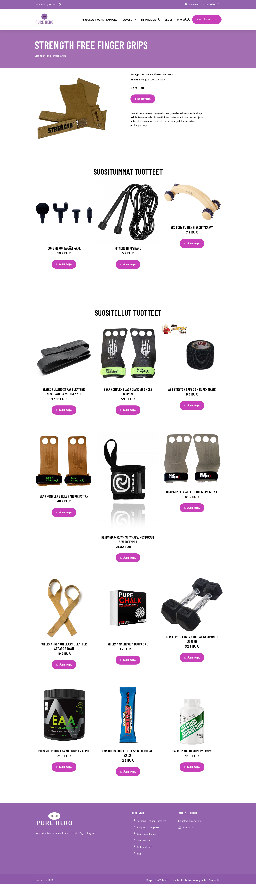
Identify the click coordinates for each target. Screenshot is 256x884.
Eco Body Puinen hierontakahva (192, 226)
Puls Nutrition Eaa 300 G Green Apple (64, 749)
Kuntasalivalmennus (147, 832)
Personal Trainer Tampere (151, 819)
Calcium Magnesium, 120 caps (192, 749)
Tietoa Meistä (144, 845)
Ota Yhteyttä (161, 878)
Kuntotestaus (144, 838)
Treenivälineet (153, 72)
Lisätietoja (143, 97)
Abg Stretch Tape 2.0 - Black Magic (192, 388)
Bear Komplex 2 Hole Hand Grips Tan (64, 494)
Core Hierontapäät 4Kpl (64, 246)
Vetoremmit (169, 72)
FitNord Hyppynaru (128, 246)
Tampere (193, 4)
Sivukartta (214, 878)
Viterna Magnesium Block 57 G (127, 642)
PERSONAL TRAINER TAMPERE (99, 18)
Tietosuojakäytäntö (196, 878)
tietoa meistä (150, 18)
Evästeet (177, 878)
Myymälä (183, 18)
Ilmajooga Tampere (147, 825)
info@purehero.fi (210, 4)
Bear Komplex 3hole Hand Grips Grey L (192, 490)
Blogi (168, 18)
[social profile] (59, 4)
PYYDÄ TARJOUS (207, 18)
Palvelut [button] (128, 18)
